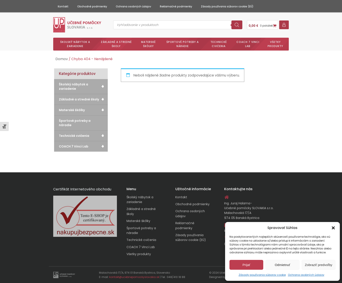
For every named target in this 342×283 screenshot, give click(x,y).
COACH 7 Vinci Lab (247, 44)
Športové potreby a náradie (182, 44)
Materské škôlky (148, 44)
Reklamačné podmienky (176, 6)
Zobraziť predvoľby (318, 265)
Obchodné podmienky (92, 6)
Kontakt (63, 6)
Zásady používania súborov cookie (262, 275)
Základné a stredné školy (116, 44)
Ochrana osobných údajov (306, 275)
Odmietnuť (282, 265)
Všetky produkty (275, 44)
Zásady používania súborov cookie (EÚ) (227, 6)
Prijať (246, 265)
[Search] (236, 24)
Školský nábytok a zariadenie (75, 44)
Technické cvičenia (218, 44)
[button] (333, 228)
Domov (61, 58)
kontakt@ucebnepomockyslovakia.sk (134, 277)
